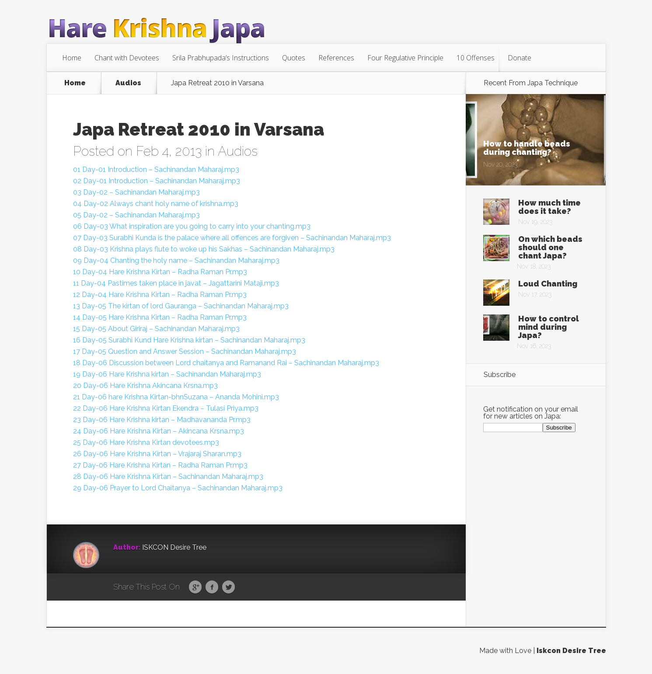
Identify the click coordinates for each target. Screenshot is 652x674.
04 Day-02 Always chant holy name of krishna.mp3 (155, 203)
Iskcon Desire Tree (571, 650)
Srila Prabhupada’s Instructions (220, 58)
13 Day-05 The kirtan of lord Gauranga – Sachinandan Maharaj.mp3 (181, 306)
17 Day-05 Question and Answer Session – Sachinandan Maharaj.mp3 (184, 351)
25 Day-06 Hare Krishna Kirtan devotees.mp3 (146, 442)
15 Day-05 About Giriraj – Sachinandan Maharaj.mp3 (156, 329)
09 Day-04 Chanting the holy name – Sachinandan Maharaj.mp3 (176, 260)
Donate (519, 58)
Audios (128, 83)
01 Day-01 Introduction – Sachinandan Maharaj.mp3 (156, 169)
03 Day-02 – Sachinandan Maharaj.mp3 (136, 192)
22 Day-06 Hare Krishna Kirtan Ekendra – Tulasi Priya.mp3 (165, 408)
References (336, 58)
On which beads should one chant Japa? (550, 247)
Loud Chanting (547, 283)
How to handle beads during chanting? (526, 148)
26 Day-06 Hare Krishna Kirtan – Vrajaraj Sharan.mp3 (157, 454)
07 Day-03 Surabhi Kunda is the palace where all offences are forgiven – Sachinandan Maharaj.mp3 (232, 238)
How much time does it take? (549, 207)
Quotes (293, 58)
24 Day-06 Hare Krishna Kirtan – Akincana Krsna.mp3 (158, 431)
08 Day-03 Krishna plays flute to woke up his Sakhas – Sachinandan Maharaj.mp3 (204, 249)
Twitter (228, 587)
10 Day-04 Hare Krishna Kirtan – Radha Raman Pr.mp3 (160, 272)
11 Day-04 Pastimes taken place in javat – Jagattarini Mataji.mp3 (176, 283)
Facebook (212, 587)
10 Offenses (476, 58)
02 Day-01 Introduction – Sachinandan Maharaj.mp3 (156, 181)
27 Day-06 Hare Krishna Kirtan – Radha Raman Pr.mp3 (160, 465)
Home (71, 58)
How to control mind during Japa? (548, 327)
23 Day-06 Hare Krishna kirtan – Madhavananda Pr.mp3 (162, 420)
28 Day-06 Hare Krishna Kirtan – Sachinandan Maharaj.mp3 (168, 476)
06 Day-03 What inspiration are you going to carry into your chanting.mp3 (191, 226)
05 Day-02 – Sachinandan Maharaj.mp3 (136, 215)
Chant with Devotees (126, 58)
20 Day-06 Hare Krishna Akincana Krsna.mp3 (145, 385)
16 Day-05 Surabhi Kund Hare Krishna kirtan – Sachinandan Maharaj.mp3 (189, 340)
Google (195, 587)
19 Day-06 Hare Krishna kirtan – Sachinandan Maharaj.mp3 (167, 374)
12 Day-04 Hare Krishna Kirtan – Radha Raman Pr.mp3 (160, 294)
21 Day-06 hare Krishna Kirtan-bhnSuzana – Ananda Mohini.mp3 (176, 397)
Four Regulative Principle (405, 58)
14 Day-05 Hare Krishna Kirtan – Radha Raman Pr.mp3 (160, 317)
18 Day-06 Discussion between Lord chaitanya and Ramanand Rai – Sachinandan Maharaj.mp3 (226, 363)
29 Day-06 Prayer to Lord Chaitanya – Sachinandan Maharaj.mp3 (177, 488)
